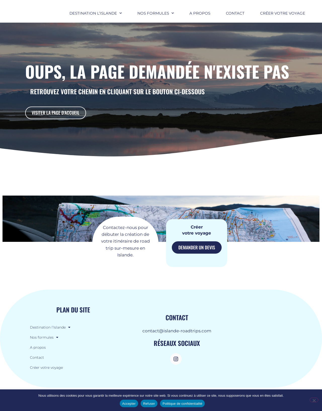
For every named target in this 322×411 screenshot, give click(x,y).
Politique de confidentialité (182, 403)
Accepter (129, 403)
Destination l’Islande (95, 17)
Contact (235, 17)
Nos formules (155, 17)
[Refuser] (314, 400)
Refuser (149, 403)
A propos (199, 17)
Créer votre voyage (282, 17)
